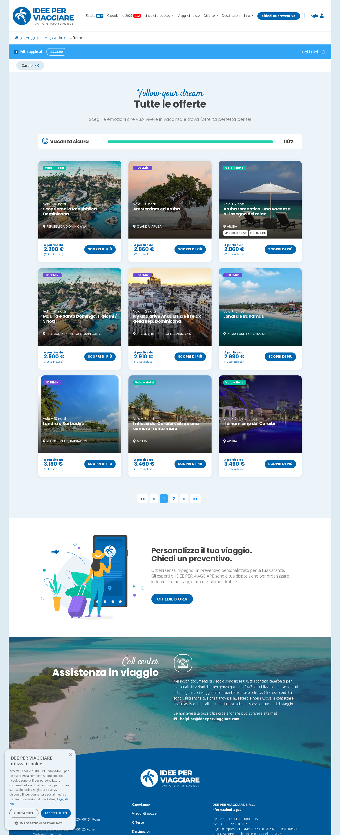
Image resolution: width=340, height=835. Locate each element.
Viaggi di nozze (189, 15)
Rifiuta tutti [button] (23, 813)
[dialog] (40, 789)
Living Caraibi (52, 38)
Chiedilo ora (172, 599)
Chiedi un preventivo (278, 16)
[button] (40, 823)
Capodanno (141, 804)
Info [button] (247, 15)
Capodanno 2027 (124, 16)
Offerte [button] (210, 15)
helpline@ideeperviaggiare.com (209, 719)
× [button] (70, 754)
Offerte (138, 822)
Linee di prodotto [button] (157, 15)
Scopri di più (100, 249)
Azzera (56, 51)
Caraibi (30, 65)
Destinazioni (231, 15)
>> (195, 498)
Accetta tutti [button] (56, 813)
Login (316, 15)
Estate (94, 16)
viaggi (30, 38)
